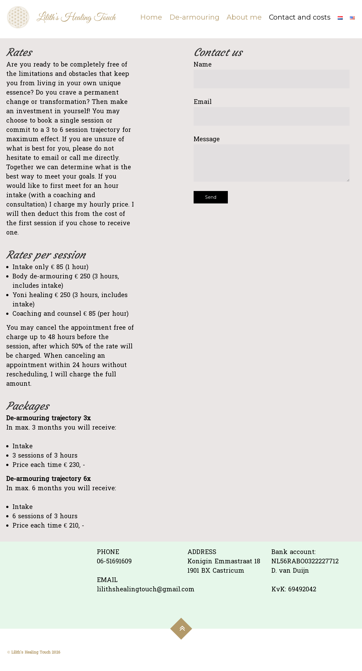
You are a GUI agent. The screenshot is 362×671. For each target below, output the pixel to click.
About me (244, 17)
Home (151, 17)
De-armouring (194, 17)
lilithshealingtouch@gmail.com (146, 589)
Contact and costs (300, 17)
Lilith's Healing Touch (30, 652)
